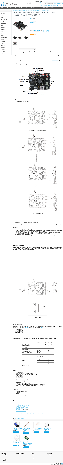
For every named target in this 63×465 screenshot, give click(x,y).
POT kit (41, 327)
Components (3, 49)
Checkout (60, 5)
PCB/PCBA (52, 7)
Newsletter (50, 458)
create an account (60, 3)
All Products (3, 13)
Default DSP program (19, 408)
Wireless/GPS (45, 7)
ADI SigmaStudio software (20, 406)
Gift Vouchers (35, 455)
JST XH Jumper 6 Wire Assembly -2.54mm (37, 429)
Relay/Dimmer (21, 7)
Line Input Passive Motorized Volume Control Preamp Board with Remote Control (27, 443)
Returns (19, 455)
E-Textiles (2, 21)
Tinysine (19, 10)
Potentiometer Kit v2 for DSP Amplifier (17, 442)
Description (16, 49)
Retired (2, 53)
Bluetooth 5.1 (24, 418)
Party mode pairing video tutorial (21, 414)
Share (31, 37)
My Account (50, 5)
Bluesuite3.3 (18, 404)
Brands (34, 454)
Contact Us (19, 454)
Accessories (3, 47)
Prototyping (33, 7)
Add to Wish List (46, 30)
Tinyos (62, 463)
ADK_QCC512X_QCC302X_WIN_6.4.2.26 (23, 405)
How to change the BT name (21, 403)
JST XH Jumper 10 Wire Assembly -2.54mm (26, 429)
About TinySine (5, 455)
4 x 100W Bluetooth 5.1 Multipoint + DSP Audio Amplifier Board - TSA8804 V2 (35, 10)
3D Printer (2, 35)
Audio (7, 7)
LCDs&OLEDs (3, 23)
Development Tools (13, 7)
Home (41, 5)
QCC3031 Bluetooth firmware (21, 411)
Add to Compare (46, 31)
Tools (2, 31)
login (55, 3)
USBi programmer (55, 60)
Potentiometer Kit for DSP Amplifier (47, 429)
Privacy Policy (5, 458)
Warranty (4, 459)
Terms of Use (5, 454)
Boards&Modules (4, 37)
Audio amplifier (17, 418)
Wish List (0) (45, 5)
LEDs (2, 25)
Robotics (39, 7)
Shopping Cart (55, 5)
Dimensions (18, 410)
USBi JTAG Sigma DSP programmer (17, 429)
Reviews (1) (22, 49)
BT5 (21, 418)
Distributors (4, 460)
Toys (1, 33)
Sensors (28, 7)
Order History (50, 455)
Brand (16, 10)
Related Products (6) (31, 49)
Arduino (2, 7)
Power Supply (3, 27)
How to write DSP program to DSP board (23, 407)
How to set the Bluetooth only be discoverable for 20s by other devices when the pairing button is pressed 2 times (35, 413)
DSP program (26, 327)
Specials (34, 458)
